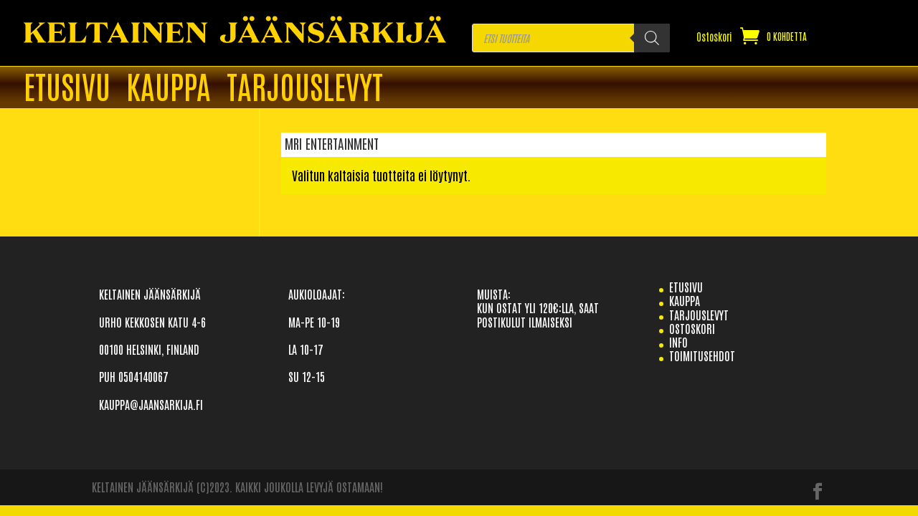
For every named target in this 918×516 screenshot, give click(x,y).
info (678, 342)
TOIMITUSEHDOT (702, 355)
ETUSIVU (67, 88)
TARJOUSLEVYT (305, 88)
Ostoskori (714, 37)
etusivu (686, 287)
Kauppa (168, 88)
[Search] (652, 38)
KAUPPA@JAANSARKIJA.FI (151, 404)
